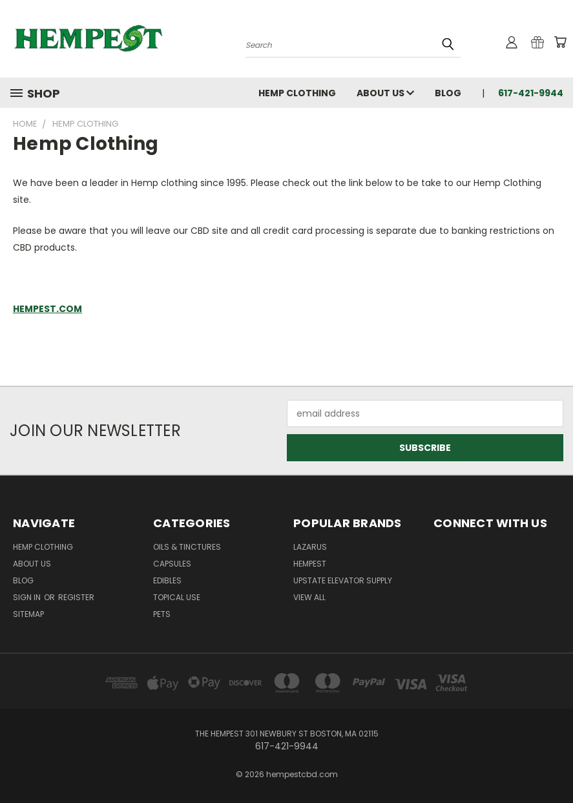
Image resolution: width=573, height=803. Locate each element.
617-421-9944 (530, 93)
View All (309, 597)
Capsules (172, 563)
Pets (162, 614)
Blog (448, 93)
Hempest (309, 563)
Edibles (167, 580)
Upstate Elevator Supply (342, 580)
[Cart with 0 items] (560, 42)
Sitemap (28, 614)
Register (76, 597)
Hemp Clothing (297, 93)
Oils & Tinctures (187, 546)
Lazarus (310, 546)
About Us (385, 93)
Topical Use (176, 597)
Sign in (28, 597)
